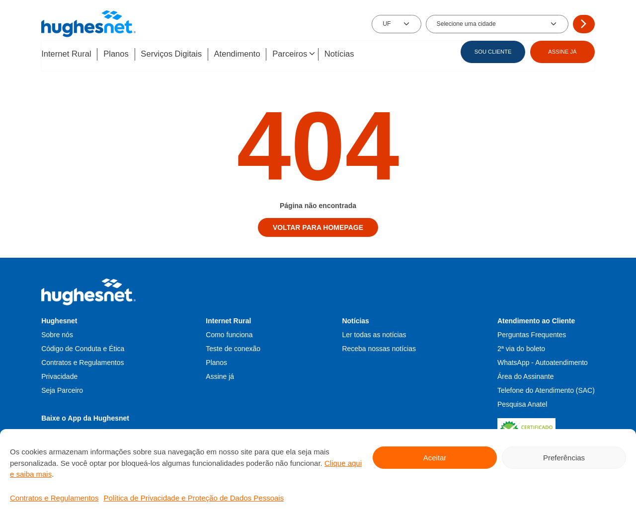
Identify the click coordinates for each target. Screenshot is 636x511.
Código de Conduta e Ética (82, 348)
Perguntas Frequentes (531, 334)
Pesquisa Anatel (522, 403)
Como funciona (229, 334)
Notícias (353, 54)
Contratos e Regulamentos (54, 498)
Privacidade (59, 375)
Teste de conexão (233, 348)
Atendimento (245, 54)
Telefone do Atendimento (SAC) (546, 389)
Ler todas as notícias (374, 334)
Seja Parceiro (62, 389)
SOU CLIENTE (493, 52)
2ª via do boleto (521, 348)
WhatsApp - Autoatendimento (542, 361)
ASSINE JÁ (562, 52)
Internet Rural (66, 54)
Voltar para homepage (318, 226)
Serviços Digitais (177, 54)
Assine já (220, 375)
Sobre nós (57, 334)
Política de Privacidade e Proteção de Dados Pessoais (193, 498)
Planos (119, 54)
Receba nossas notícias (379, 348)
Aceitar (435, 457)
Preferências (564, 457)
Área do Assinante (525, 375)
